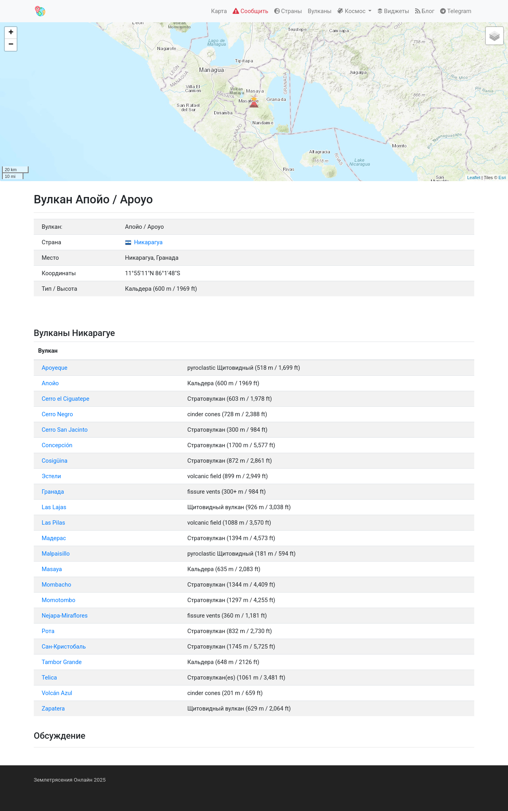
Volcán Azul (57, 693)
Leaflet (473, 177)
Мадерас (54, 538)
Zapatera (53, 708)
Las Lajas (54, 507)
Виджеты (393, 11)
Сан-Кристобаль (64, 646)
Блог (425, 11)
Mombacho (56, 584)
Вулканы (320, 11)
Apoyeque (54, 367)
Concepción (57, 445)
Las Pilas (53, 522)
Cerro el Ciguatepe (65, 398)
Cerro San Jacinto (65, 429)
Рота (48, 631)
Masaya (52, 569)
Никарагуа (144, 242)
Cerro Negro (57, 414)
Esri (502, 177)
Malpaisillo (56, 553)
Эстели (51, 476)
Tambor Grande (62, 662)
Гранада (53, 491)
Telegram (455, 11)
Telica (49, 677)
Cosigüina (54, 460)
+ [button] (10, 33)
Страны (288, 11)
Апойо (50, 383)
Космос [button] (352, 11)
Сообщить (250, 11)
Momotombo (58, 600)
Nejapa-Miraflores (65, 615)
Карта (219, 11)
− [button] (10, 45)
